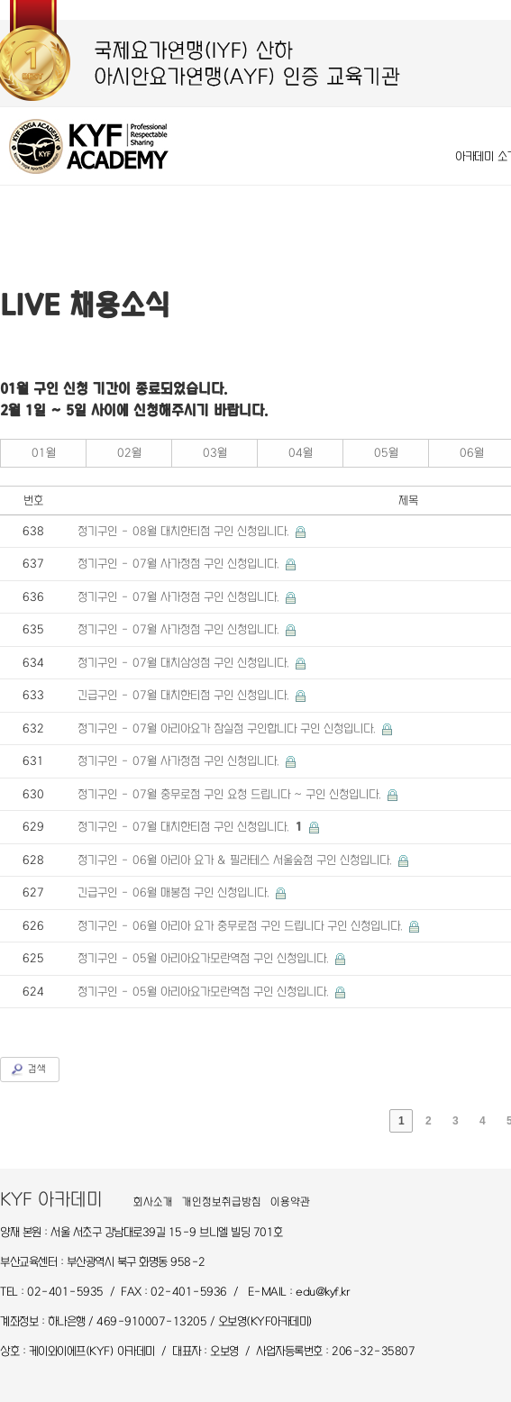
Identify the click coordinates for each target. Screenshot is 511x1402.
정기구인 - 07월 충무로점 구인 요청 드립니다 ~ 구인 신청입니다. (231, 794)
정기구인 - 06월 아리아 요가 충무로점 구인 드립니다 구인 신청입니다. (242, 926)
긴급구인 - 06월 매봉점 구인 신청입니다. (175, 892)
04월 (300, 453)
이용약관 (290, 1202)
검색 (37, 1069)
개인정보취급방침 (221, 1202)
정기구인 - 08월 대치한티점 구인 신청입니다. (185, 531)
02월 (129, 453)
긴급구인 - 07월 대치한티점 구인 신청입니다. (185, 695)
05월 (386, 453)
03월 (215, 453)
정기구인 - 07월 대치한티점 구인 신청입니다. (192, 827)
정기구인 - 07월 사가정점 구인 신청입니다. (180, 563)
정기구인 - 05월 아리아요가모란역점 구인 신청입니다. (205, 958)
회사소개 (153, 1202)
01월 (44, 453)
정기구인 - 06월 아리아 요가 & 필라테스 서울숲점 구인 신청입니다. (237, 860)
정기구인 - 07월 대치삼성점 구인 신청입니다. (185, 663)
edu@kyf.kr (323, 1291)
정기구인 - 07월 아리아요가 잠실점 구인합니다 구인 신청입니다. (228, 728)
